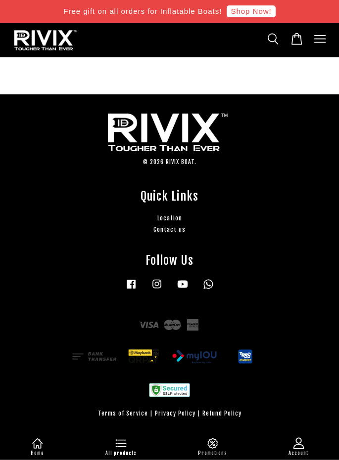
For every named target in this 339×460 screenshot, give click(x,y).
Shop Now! (251, 11)
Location (169, 218)
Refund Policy (222, 413)
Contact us (169, 229)
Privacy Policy (175, 413)
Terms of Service (123, 413)
